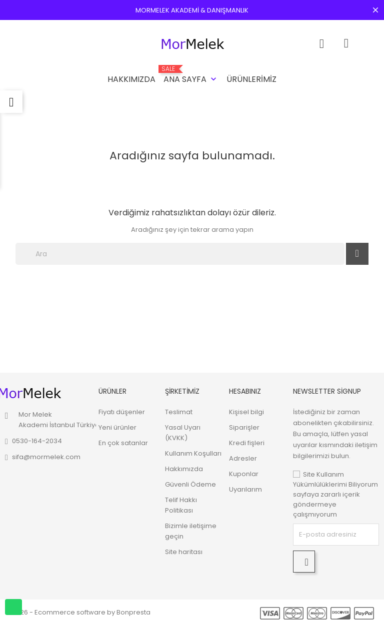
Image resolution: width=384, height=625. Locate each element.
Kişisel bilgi (246, 412)
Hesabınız (245, 391)
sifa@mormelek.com (46, 457)
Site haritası (183, 552)
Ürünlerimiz (251, 79)
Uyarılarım (245, 489)
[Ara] (180, 254)
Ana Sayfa (191, 75)
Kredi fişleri (246, 443)
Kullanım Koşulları (193, 453)
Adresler (243, 458)
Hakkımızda (132, 79)
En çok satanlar (123, 443)
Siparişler (244, 427)
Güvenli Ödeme (190, 484)
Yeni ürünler (117, 427)
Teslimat (178, 412)
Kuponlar (243, 474)
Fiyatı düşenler (121, 412)
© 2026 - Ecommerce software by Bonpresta (77, 612)
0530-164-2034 (37, 441)
